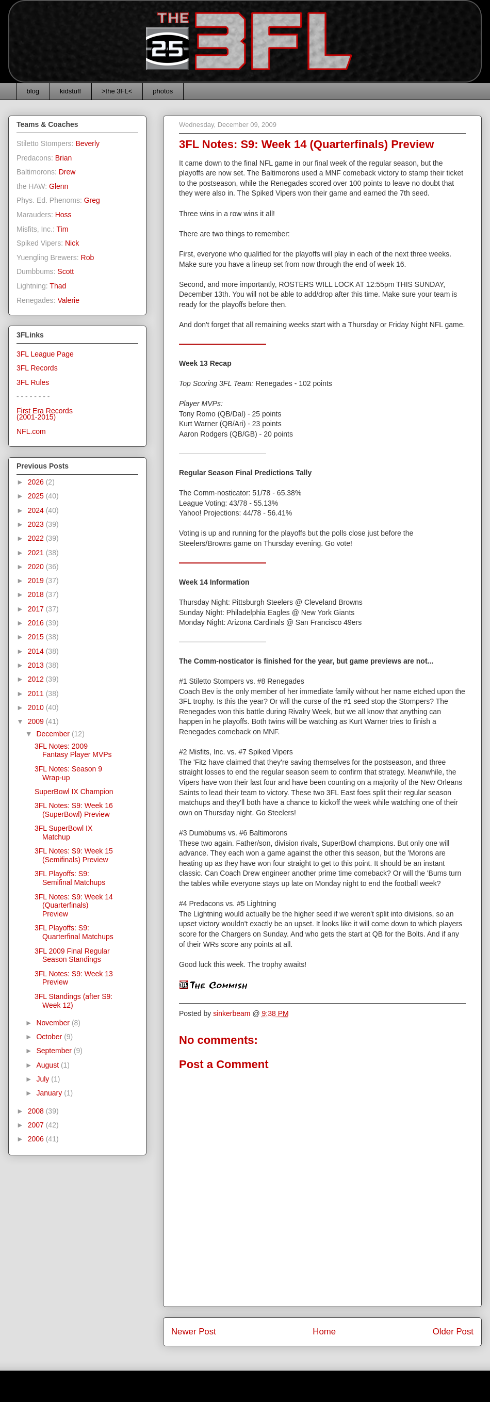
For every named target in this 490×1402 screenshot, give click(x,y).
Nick (72, 243)
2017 (37, 609)
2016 (37, 623)
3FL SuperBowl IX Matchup (63, 832)
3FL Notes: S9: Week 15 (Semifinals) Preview (74, 855)
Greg (92, 200)
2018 (37, 594)
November (53, 1023)
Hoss (63, 215)
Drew (67, 172)
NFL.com (31, 431)
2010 (37, 707)
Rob (87, 257)
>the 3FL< (117, 91)
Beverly (87, 143)
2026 (37, 482)
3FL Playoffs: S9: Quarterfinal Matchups (74, 932)
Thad (58, 286)
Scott (65, 271)
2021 (37, 553)
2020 (37, 566)
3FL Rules (33, 382)
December (53, 734)
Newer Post (193, 1331)
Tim (63, 229)
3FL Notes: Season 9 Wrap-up (68, 773)
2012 (37, 679)
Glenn (58, 186)
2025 (37, 496)
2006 (37, 1139)
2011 (37, 693)
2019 (37, 580)
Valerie (68, 300)
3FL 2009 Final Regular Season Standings (72, 955)
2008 (37, 1111)
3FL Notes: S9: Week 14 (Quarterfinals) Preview (74, 905)
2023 (37, 524)
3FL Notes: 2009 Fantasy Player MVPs (73, 750)
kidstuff (70, 91)
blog (33, 91)
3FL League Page (45, 354)
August (48, 1065)
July (43, 1079)
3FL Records (37, 368)
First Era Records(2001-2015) (45, 414)
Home (324, 1331)
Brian (63, 158)
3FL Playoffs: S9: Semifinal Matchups (70, 878)
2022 (37, 538)
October (50, 1037)
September (54, 1050)
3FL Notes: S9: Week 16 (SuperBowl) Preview (74, 809)
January (50, 1093)
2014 (37, 651)
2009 (37, 721)
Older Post (453, 1331)
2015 (37, 637)
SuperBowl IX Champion (74, 791)
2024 (37, 510)
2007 (37, 1125)
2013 (37, 665)
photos (163, 91)
